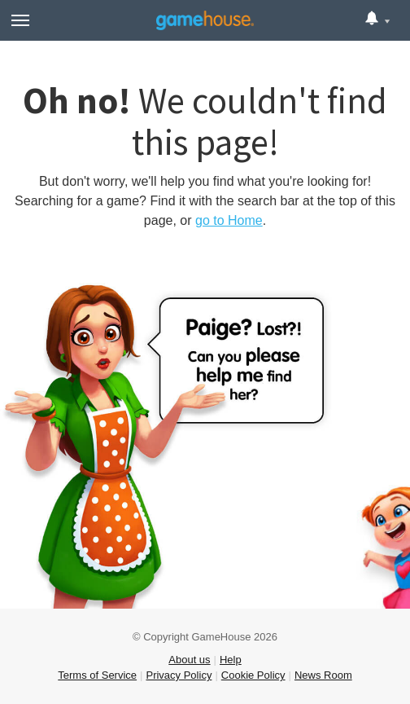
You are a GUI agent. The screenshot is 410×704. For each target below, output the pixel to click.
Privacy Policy (179, 675)
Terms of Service (97, 675)
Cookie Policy (253, 675)
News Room (323, 675)
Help (231, 659)
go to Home (229, 220)
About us (189, 659)
